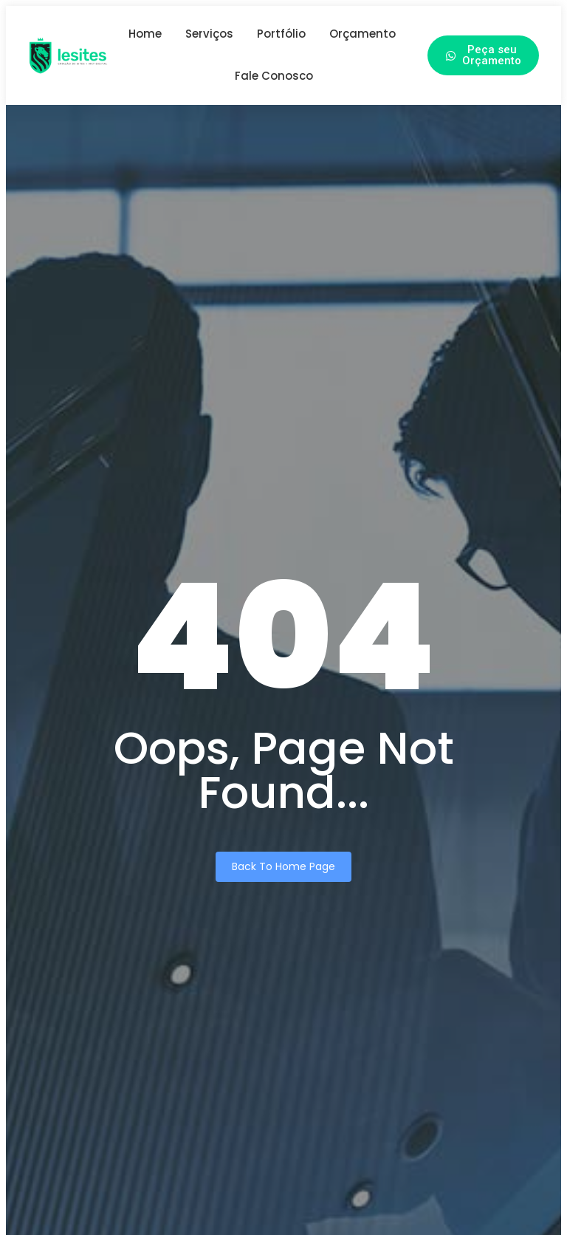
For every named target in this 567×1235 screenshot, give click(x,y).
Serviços (209, 33)
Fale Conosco (274, 75)
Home (145, 33)
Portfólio (281, 33)
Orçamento (362, 33)
